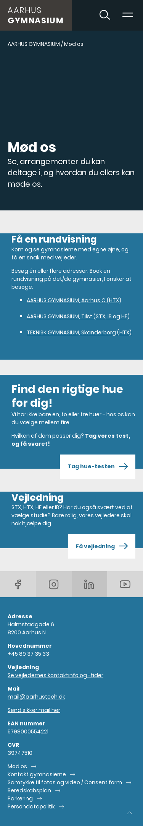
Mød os (17, 766)
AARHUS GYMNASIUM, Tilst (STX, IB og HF (78, 316)
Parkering (20, 798)
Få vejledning (102, 546)
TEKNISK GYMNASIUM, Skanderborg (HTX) (79, 332)
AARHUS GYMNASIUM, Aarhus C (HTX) (74, 300)
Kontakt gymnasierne (37, 774)
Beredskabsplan (29, 790)
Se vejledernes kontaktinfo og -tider (55, 675)
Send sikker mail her (34, 710)
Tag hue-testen (97, 466)
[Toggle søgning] (104, 15)
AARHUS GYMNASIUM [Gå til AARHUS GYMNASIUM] (34, 44)
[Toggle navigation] (127, 15)
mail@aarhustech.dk (36, 697)
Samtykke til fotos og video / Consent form (65, 782)
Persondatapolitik (31, 806)
